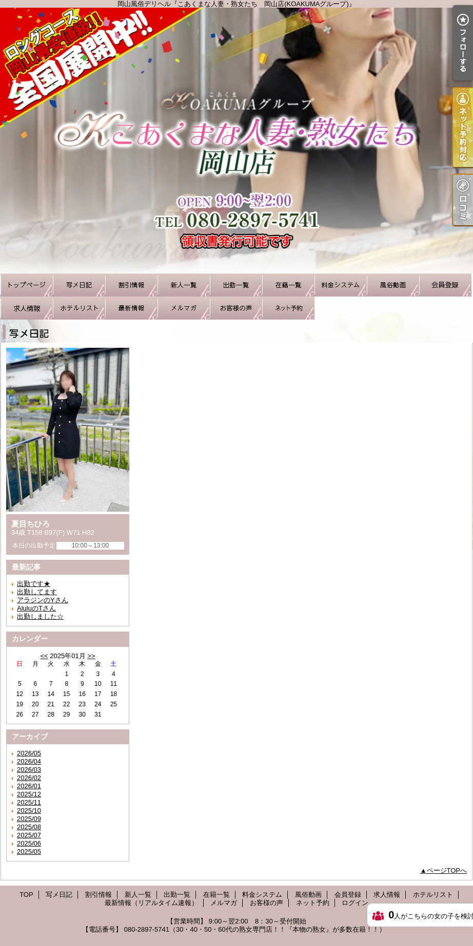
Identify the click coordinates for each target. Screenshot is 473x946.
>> (91, 656)
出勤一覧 (236, 285)
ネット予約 (288, 308)
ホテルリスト (79, 308)
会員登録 (445, 285)
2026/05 (29, 753)
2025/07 (29, 835)
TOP (27, 285)
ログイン (355, 903)
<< (44, 656)
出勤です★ (33, 583)
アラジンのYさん (42, 600)
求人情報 (27, 308)
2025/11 (29, 802)
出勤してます (37, 592)
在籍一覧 (288, 285)
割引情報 (131, 285)
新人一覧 (183, 285)
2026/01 (29, 786)
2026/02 (29, 778)
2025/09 (29, 819)
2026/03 (29, 769)
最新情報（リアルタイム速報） (131, 308)
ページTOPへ (447, 870)
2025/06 (29, 843)
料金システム (340, 285)
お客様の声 (236, 308)
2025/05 (29, 851)
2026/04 (29, 761)
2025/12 (29, 794)
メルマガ (183, 308)
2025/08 (29, 827)
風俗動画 (393, 285)
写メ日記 (79, 285)
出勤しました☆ (40, 616)
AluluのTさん (36, 608)
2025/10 (29, 810)
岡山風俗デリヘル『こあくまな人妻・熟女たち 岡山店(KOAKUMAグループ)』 (236, 141)
